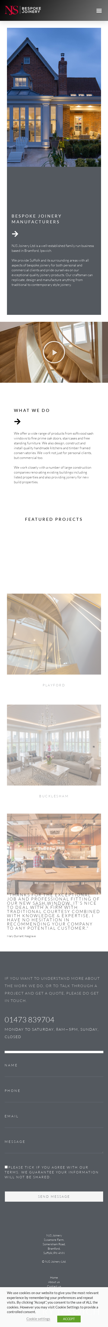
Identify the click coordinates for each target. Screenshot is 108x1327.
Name (11, 1065)
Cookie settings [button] (38, 1319)
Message (15, 1142)
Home (54, 1277)
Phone (13, 1091)
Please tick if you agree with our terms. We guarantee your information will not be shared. (52, 1172)
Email (12, 1116)
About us (54, 1282)
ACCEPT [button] (69, 1319)
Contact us (54, 1286)
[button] (99, 10)
